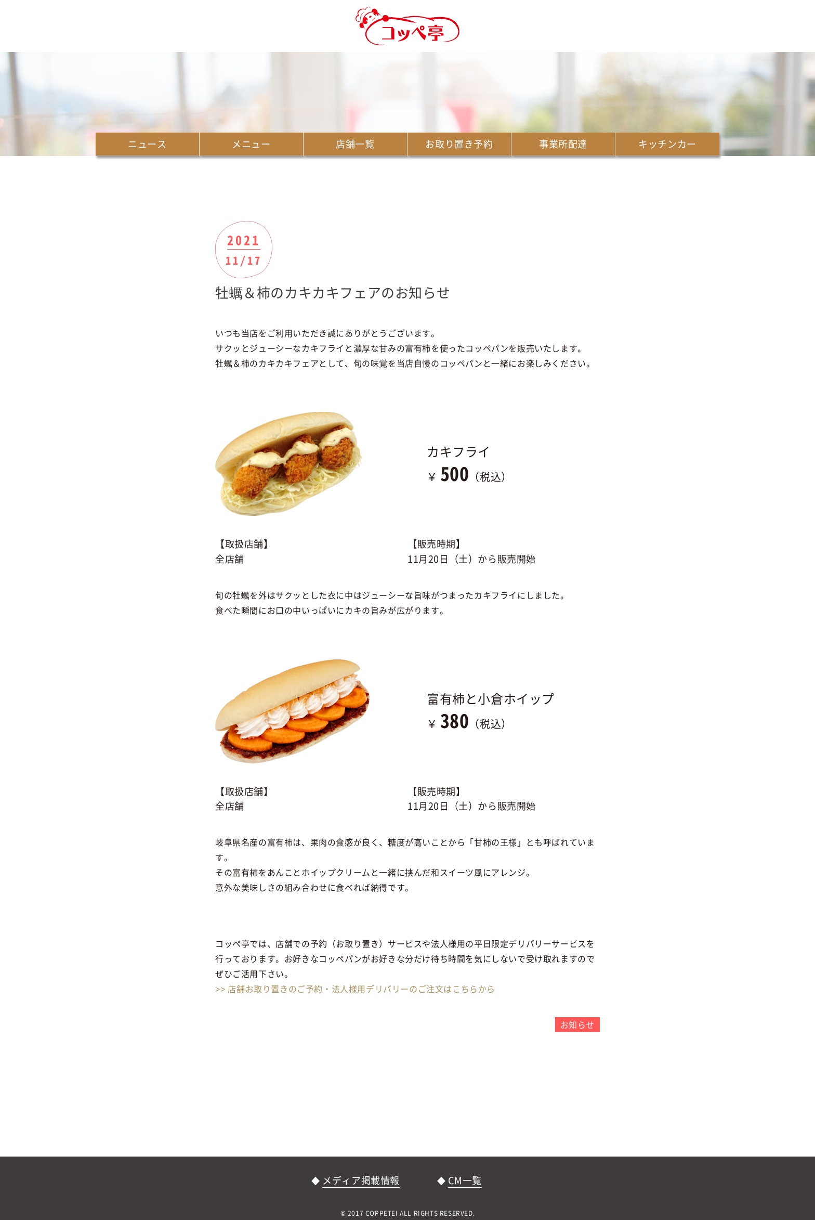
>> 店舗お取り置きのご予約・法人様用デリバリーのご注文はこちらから (355, 988)
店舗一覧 (355, 144)
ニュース (147, 144)
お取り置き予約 (459, 144)
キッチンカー (667, 144)
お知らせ (577, 1024)
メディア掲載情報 (361, 1180)
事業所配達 (563, 144)
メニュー (251, 144)
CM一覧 (464, 1180)
